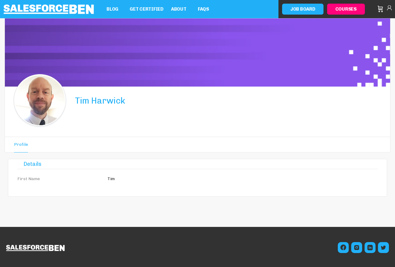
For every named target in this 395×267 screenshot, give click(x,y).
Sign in (389, 9)
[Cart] (380, 9)
